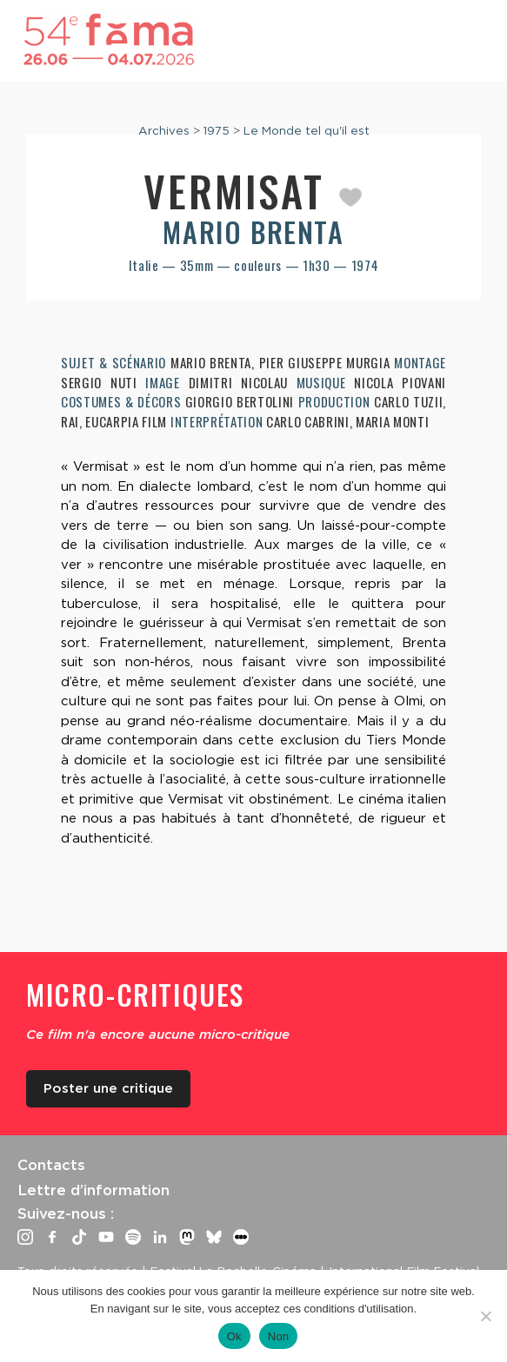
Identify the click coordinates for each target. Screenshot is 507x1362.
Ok (234, 1336)
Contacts (51, 1165)
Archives (164, 130)
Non (279, 1336)
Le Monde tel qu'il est (306, 130)
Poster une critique (108, 1088)
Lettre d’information (93, 1190)
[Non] (485, 1316)
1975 (216, 130)
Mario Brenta (253, 231)
